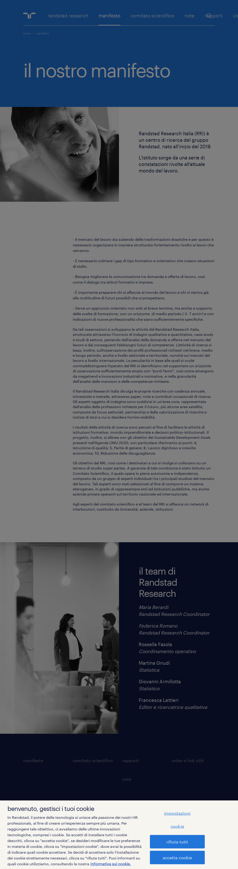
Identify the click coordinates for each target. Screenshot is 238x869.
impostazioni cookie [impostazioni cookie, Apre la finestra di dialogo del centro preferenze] (177, 819)
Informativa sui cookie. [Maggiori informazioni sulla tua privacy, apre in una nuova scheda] (110, 864)
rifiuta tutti (177, 841)
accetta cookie (177, 857)
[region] (119, 834)
